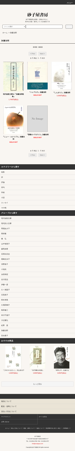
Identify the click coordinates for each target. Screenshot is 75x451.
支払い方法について (16, 428)
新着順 (35, 47)
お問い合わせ (5, 421)
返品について (40, 428)
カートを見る (43, 416)
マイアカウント (6, 416)
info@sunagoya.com (37, 443)
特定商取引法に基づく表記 (53, 428)
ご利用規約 (65, 428)
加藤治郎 (13, 33)
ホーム (5, 33)
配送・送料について (29, 428)
